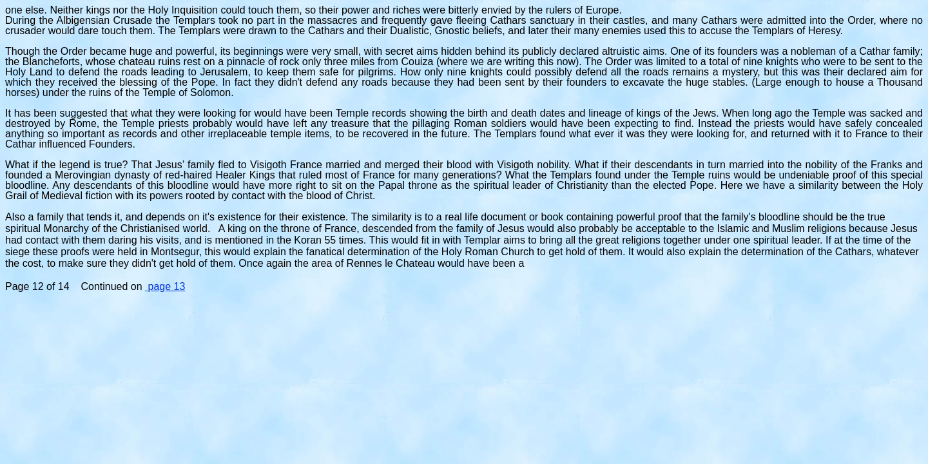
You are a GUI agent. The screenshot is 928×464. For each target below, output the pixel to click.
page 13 (165, 286)
